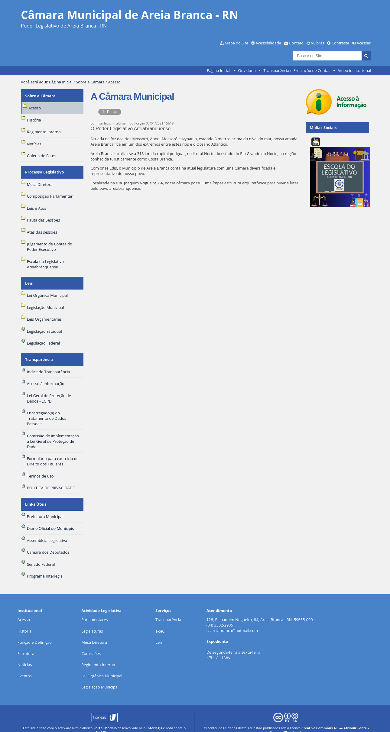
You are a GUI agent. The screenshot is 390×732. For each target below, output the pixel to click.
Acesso (24, 610)
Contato (296, 43)
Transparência (39, 352)
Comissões (91, 643)
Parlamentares (94, 610)
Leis (28, 278)
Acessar (364, 43)
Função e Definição (35, 632)
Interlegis (154, 718)
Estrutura (26, 643)
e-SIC (159, 621)
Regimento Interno (98, 654)
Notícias (25, 654)
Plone (107, 722)
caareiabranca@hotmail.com (232, 620)
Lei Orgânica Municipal (101, 666)
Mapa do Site (236, 43)
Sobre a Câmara (90, 82)
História (25, 621)
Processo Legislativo (44, 169)
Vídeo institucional (354, 70)
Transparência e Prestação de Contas (297, 70)
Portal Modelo (105, 718)
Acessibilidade (268, 43)
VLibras (317, 43)
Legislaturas (92, 621)
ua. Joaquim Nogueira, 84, (141, 183)
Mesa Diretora (94, 632)
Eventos (25, 666)
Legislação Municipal (100, 677)
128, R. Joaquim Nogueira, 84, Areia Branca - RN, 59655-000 (259, 610)
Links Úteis (35, 495)
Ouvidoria (247, 70)
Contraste (340, 43)
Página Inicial (218, 70)
